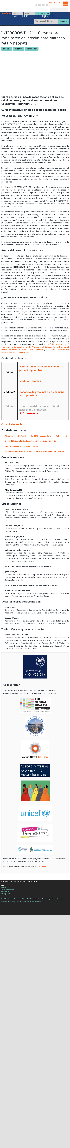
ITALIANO (18, 49)
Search (63, 21)
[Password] (29, 13)
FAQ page (42, 866)
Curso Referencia (11, 424)
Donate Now (7, 13)
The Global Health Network (18, 2)
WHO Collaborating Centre (58, 3)
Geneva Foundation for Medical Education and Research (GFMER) (34, 451)
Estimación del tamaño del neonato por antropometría (41, 368)
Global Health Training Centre (35, 16)
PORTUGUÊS (32, 49)
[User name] (17, 13)
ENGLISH (6, 49)
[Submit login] (42, 13)
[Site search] (46, 21)
